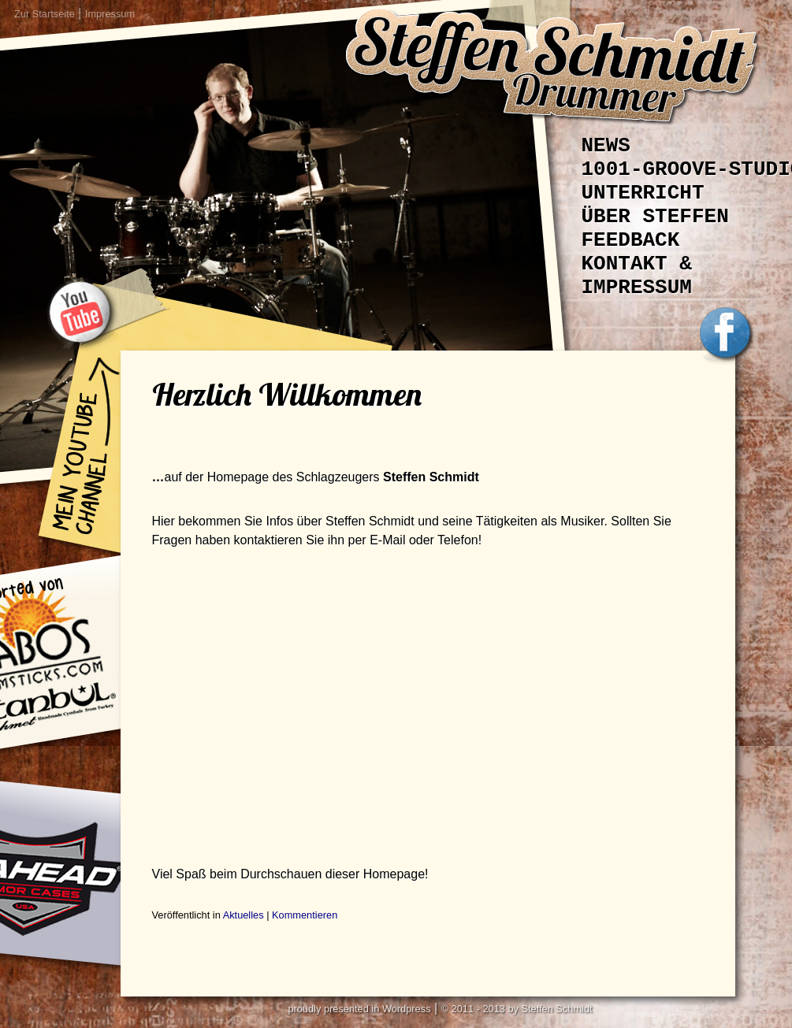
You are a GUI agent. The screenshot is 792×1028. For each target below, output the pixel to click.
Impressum (110, 14)
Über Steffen (655, 216)
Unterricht (643, 193)
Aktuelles (243, 915)
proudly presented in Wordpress (359, 1009)
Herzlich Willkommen (287, 394)
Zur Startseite (44, 14)
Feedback (631, 240)
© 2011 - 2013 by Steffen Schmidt (517, 1009)
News (606, 146)
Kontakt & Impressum (637, 275)
